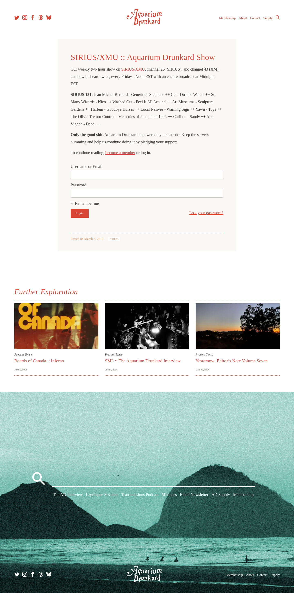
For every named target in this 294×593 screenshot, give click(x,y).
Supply (268, 18)
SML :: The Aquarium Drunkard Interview (143, 360)
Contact (255, 18)
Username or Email (86, 166)
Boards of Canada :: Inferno (39, 360)
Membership (227, 18)
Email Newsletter (194, 494)
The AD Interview (68, 494)
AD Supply (221, 494)
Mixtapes (169, 494)
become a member (120, 152)
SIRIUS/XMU (133, 69)
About (243, 18)
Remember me (87, 203)
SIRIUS (114, 239)
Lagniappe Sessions (102, 494)
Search (278, 17)
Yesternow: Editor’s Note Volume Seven (232, 360)
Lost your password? (206, 212)
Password (78, 185)
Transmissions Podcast (139, 494)
